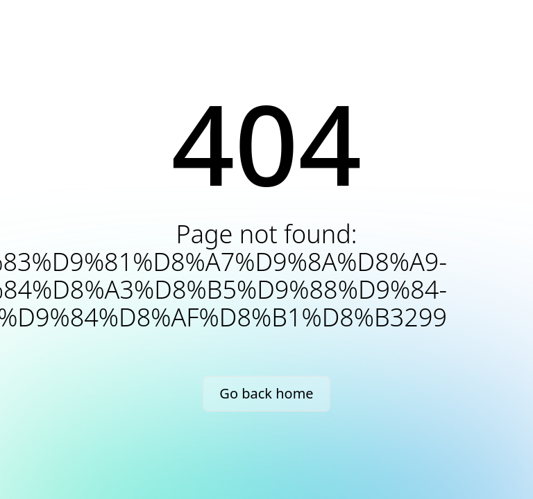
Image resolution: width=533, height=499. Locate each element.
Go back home (266, 393)
